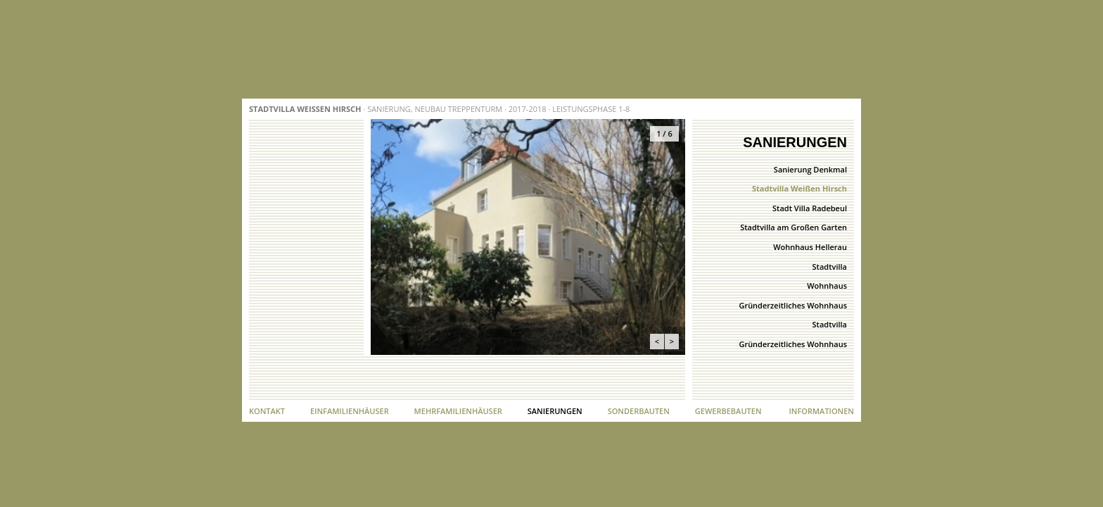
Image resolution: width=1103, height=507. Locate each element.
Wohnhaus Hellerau (810, 247)
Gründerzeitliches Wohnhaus (793, 305)
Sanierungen (555, 411)
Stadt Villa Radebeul (809, 208)
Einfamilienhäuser (349, 411)
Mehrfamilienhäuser (458, 411)
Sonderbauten (639, 411)
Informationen (821, 411)
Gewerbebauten (728, 411)
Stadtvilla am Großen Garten (793, 227)
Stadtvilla (829, 266)
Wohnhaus (827, 285)
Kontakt (267, 411)
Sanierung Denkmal (810, 169)
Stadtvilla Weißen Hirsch (799, 188)
